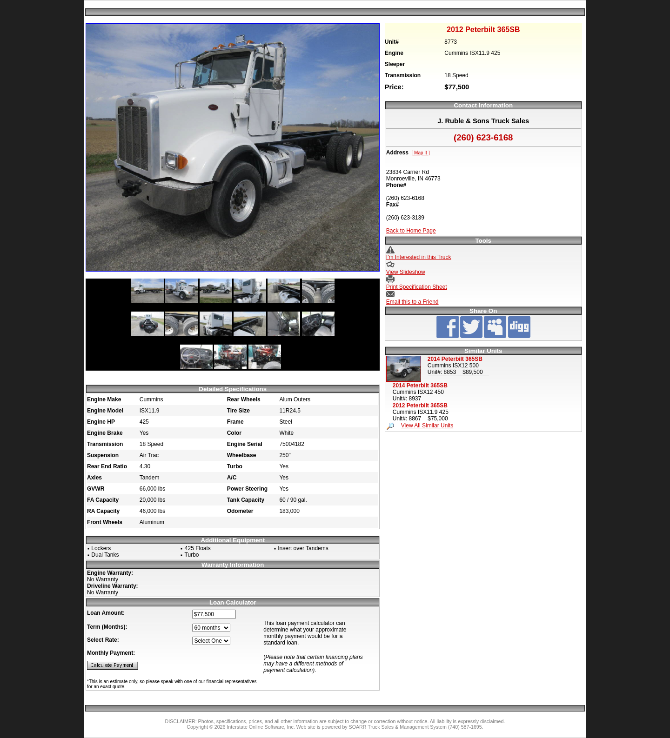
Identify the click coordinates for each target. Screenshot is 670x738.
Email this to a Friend (412, 302)
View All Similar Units (427, 425)
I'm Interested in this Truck (418, 257)
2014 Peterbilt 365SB (455, 359)
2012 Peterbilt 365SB (420, 405)
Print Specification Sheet (416, 287)
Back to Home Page (411, 230)
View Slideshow (405, 272)
